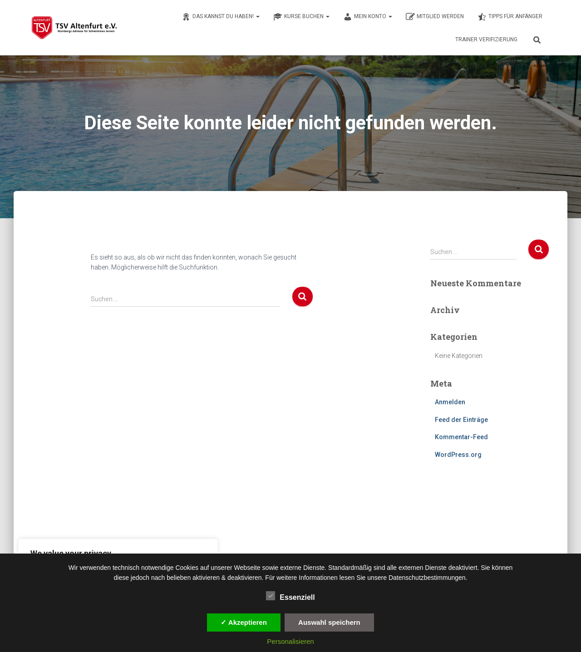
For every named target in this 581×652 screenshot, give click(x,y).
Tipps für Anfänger (510, 16)
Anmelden (450, 402)
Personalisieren (290, 641)
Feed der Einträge (461, 419)
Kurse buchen (301, 16)
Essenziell (290, 596)
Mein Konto (367, 16)
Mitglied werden (435, 16)
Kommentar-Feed (461, 437)
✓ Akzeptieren (244, 622)
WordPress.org (458, 454)
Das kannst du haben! (221, 16)
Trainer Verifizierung (486, 39)
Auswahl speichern (329, 622)
